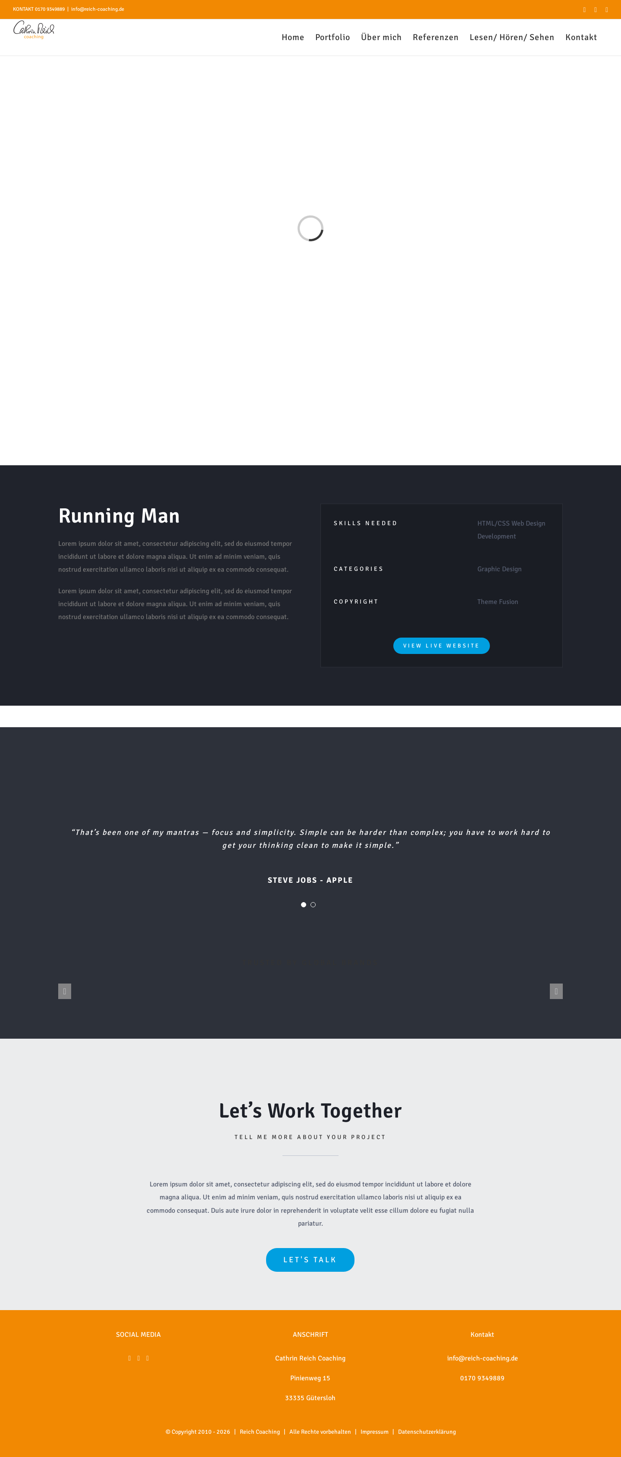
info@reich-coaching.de (97, 9)
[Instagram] (138, 1358)
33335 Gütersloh (310, 1398)
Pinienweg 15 (310, 1378)
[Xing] (147, 1358)
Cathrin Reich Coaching (310, 1358)
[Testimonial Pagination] (303, 904)
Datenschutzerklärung (427, 1431)
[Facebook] (130, 1358)
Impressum (375, 1431)
